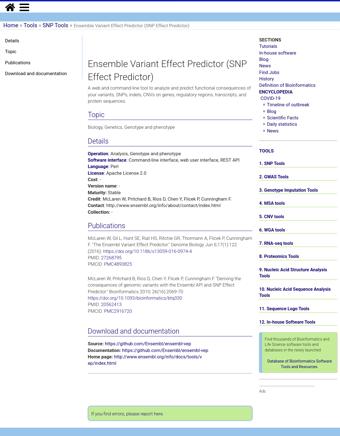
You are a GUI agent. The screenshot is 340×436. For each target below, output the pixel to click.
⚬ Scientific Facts (280, 117)
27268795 (111, 257)
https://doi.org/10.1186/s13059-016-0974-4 (147, 251)
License (96, 173)
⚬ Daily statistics (279, 124)
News (265, 65)
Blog (263, 59)
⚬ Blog (269, 111)
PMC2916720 (118, 311)
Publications (18, 62)
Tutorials (268, 46)
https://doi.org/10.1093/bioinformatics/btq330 (135, 298)
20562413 (111, 304)
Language (98, 166)
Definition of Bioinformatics (287, 85)
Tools (30, 25)
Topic (10, 51)
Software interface (107, 160)
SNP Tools (55, 25)
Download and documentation (36, 73)
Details (12, 40)
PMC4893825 (118, 264)
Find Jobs (269, 72)
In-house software (277, 53)
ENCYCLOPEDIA (276, 92)
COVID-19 (271, 98)
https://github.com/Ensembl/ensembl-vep (148, 343)
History (266, 79)
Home (10, 25)
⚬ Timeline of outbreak (285, 104)
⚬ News (270, 131)
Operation (98, 153)
